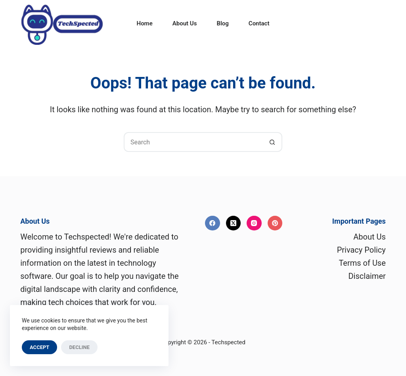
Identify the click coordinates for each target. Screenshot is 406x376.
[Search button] (272, 142)
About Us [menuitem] (184, 23)
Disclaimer (366, 276)
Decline (79, 347)
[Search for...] (193, 142)
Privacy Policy (361, 250)
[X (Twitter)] (233, 223)
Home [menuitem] (145, 23)
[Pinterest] (275, 223)
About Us (369, 237)
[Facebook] (212, 223)
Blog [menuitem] (222, 23)
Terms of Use (362, 263)
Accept (39, 347)
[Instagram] (254, 223)
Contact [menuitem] (259, 23)
